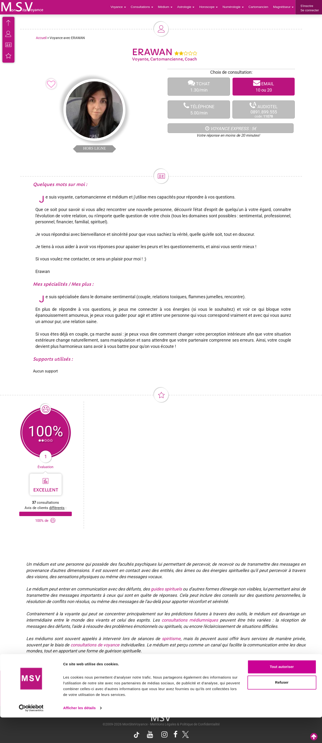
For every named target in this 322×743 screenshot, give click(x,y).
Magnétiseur (283, 7)
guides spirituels (166, 588)
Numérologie (233, 7)
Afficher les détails (79, 733)
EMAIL (263, 86)
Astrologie (187, 7)
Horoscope (209, 7)
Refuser (282, 708)
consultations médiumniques (190, 620)
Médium (166, 7)
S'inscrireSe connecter (309, 8)
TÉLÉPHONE (199, 109)
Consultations (143, 7)
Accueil (41, 38)
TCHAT (199, 86)
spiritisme (171, 638)
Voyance (120, 7)
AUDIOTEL (263, 110)
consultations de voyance (95, 644)
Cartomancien (259, 7)
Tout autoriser (282, 692)
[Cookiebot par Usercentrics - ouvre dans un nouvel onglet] (31, 733)
